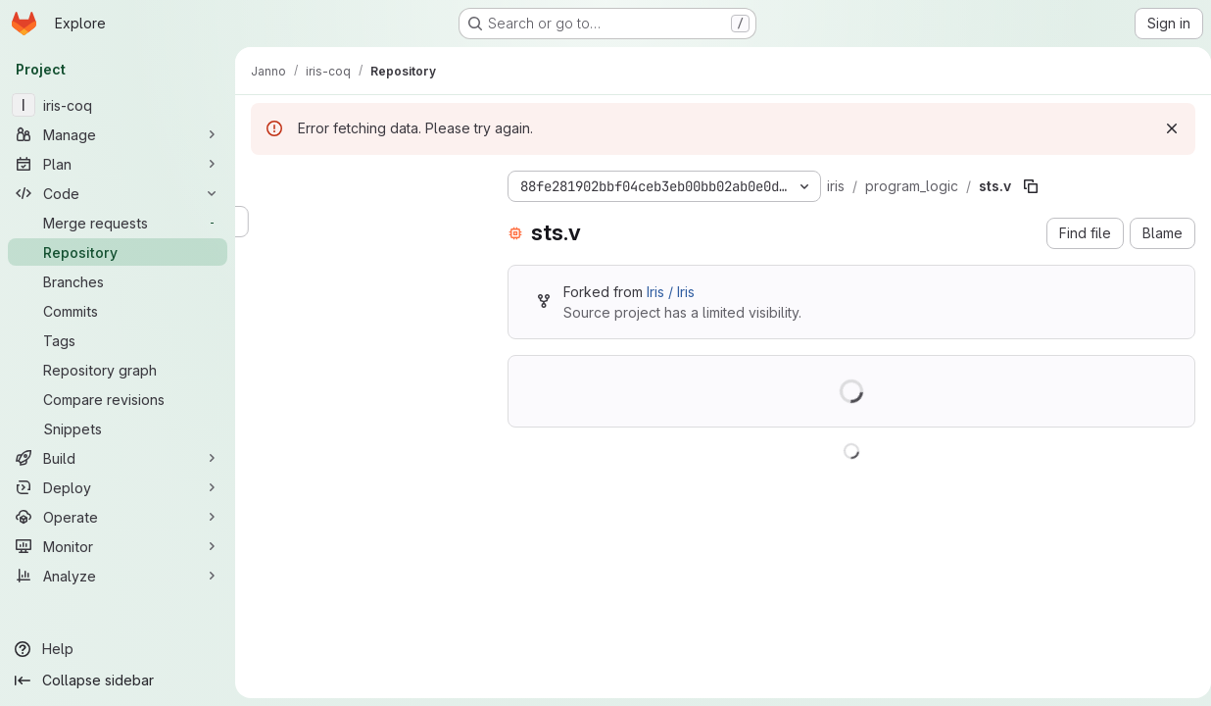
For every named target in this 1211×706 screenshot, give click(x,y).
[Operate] (117, 516)
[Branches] (117, 281)
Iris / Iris (667, 291)
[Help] (117, 649)
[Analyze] (117, 575)
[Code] (117, 193)
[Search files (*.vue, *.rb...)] (359, 221)
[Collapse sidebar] (117, 680)
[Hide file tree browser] (262, 182)
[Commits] (117, 311)
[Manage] (117, 134)
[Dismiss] (1168, 128)
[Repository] (117, 252)
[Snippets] (117, 428)
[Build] (117, 458)
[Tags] (117, 340)
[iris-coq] (117, 105)
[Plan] (117, 163)
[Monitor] (117, 546)
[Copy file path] (1026, 186)
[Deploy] (117, 487)
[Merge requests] (117, 222)
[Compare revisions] (117, 399)
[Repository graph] (117, 369)
